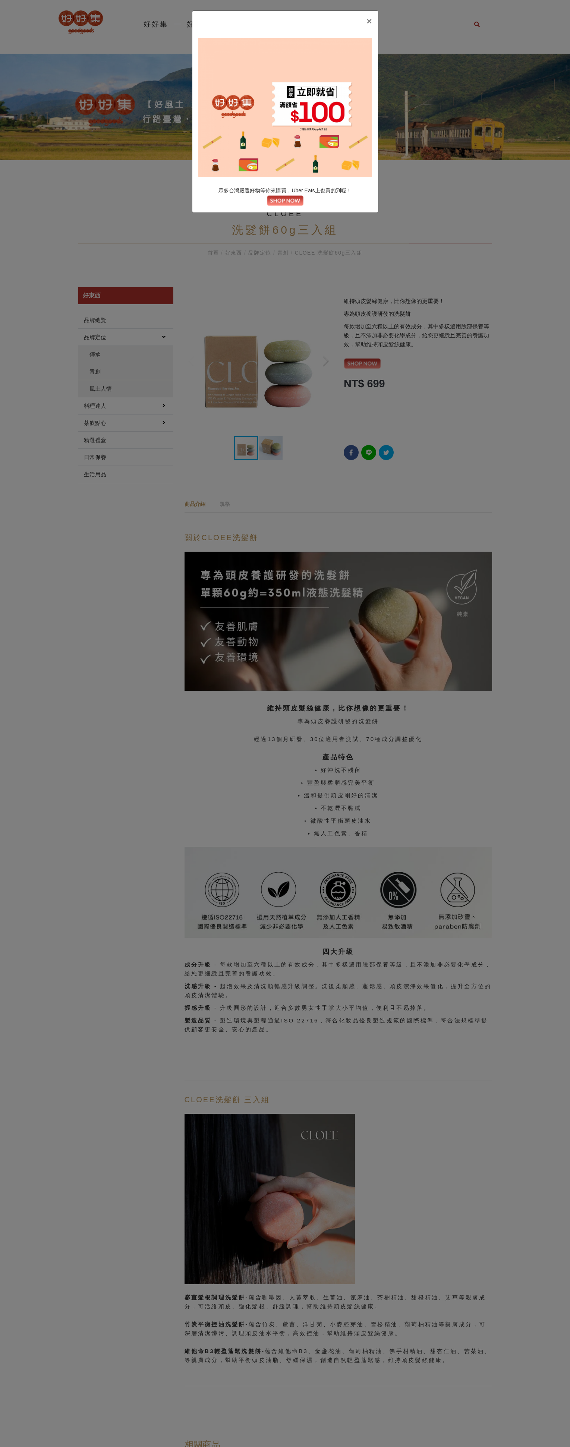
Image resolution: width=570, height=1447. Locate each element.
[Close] (369, 21)
